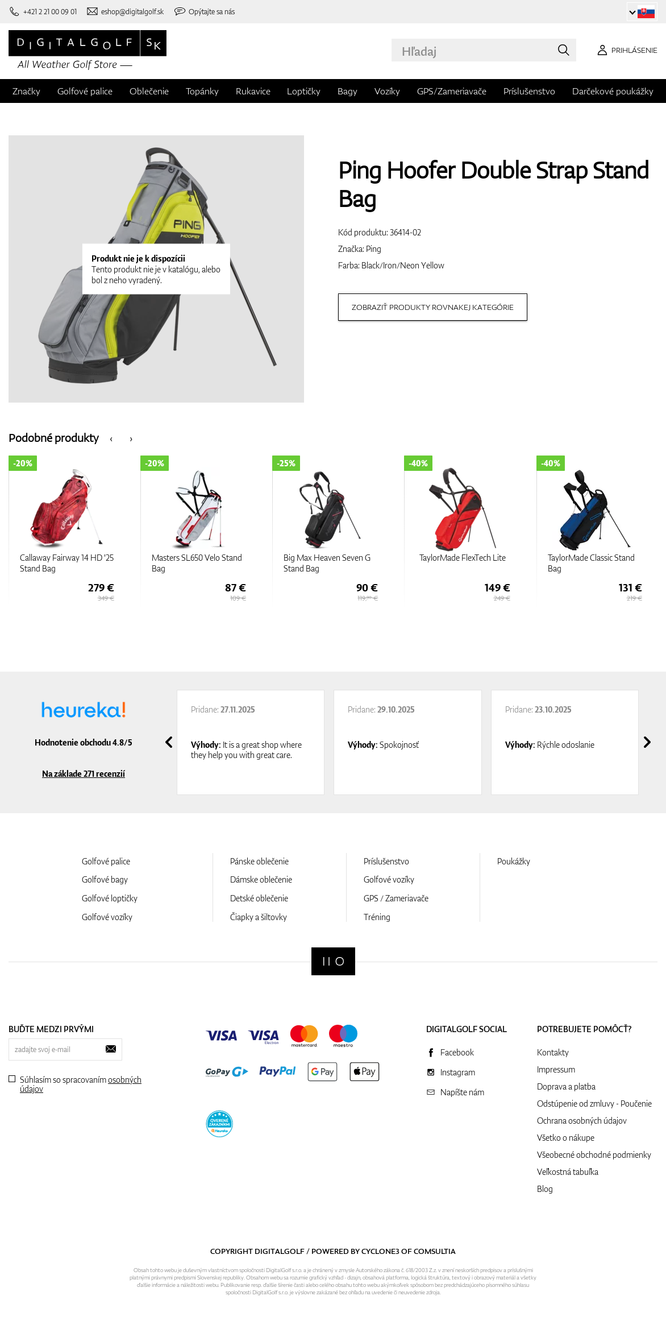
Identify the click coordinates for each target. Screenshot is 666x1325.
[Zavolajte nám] (43, 12)
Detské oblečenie (259, 898)
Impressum (556, 1069)
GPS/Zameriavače (451, 91)
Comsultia (435, 1251)
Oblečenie (149, 91)
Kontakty (553, 1052)
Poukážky (513, 861)
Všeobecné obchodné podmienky (594, 1154)
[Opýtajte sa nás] (204, 12)
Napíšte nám (462, 1092)
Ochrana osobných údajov (582, 1120)
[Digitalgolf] (333, 961)
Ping (373, 248)
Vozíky (387, 91)
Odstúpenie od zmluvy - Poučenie (594, 1103)
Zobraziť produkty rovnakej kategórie (433, 307)
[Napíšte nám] (125, 12)
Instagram (457, 1072)
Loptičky (303, 91)
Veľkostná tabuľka (567, 1171)
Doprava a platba (566, 1086)
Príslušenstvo (529, 91)
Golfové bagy (105, 879)
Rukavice (253, 91)
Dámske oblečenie (261, 879)
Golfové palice (85, 91)
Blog (545, 1188)
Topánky (202, 91)
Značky (26, 91)
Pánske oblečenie (259, 861)
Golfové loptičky (110, 898)
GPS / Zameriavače (396, 898)
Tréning (377, 917)
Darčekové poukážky (612, 91)
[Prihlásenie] (625, 50)
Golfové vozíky (107, 917)
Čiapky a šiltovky (258, 917)
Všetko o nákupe (565, 1137)
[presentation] (111, 437)
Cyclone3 (380, 1251)
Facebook (457, 1052)
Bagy (347, 91)
